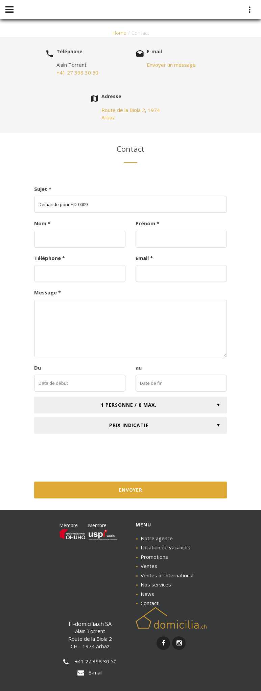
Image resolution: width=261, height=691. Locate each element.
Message (47, 292)
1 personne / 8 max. (129, 405)
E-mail (89, 672)
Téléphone (49, 258)
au (139, 367)
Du (37, 367)
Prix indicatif (128, 425)
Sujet (42, 188)
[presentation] (130, 460)
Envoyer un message (171, 64)
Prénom (147, 223)
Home (119, 32)
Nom (42, 223)
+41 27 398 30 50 (77, 72)
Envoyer (130, 490)
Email (144, 258)
